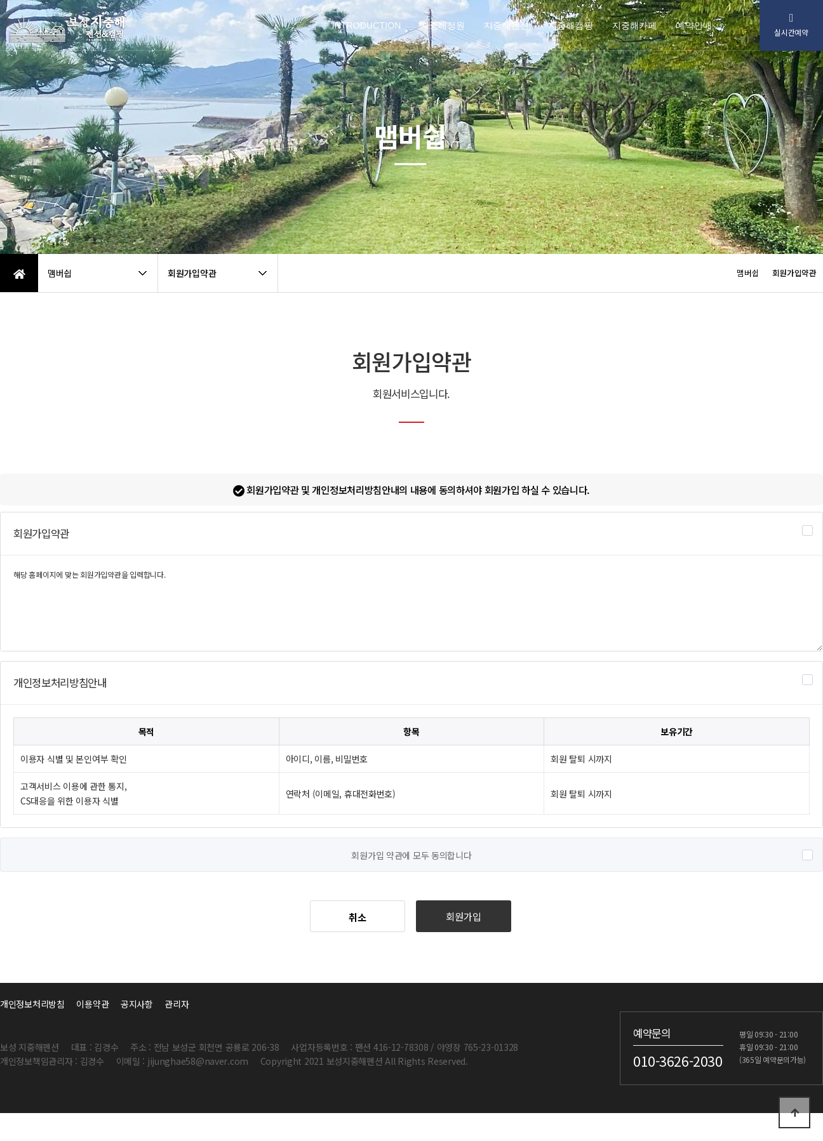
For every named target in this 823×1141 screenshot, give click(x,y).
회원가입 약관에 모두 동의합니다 (411, 855)
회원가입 (463, 916)
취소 (357, 917)
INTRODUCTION (366, 25)
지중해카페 (634, 25)
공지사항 (137, 1004)
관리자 (176, 1004)
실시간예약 (791, 25)
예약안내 (694, 25)
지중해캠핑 (570, 25)
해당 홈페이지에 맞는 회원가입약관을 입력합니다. (411, 603)
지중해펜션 (506, 25)
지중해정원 (442, 25)
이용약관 (92, 1004)
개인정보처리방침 (32, 1004)
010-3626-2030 (678, 1060)
